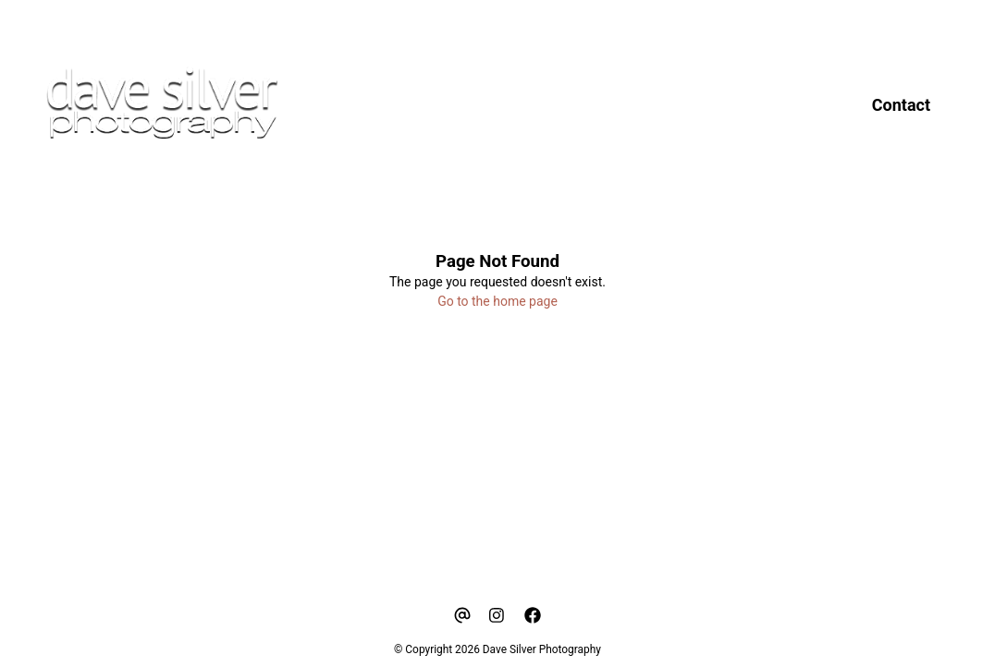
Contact (901, 105)
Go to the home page (497, 301)
